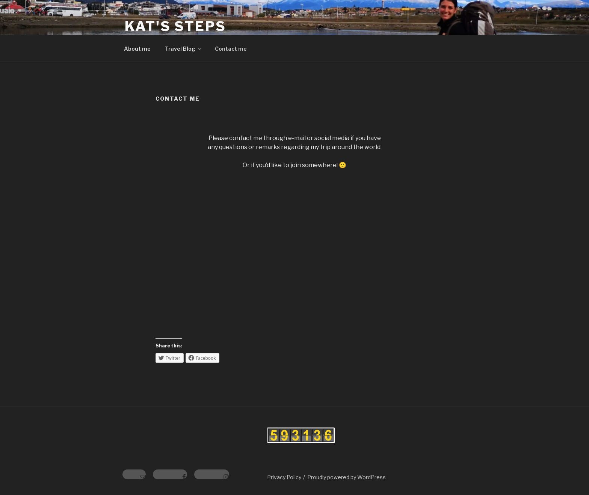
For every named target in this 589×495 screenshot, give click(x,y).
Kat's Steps (175, 26)
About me (137, 48)
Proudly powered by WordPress (346, 477)
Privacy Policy (284, 477)
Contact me (231, 48)
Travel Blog (183, 48)
